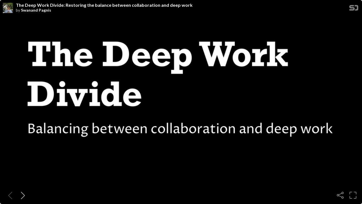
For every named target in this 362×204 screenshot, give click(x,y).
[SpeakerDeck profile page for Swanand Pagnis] (8, 8)
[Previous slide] (9, 195)
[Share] (340, 195)
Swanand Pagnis (36, 10)
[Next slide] (21, 195)
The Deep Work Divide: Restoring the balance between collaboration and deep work (104, 5)
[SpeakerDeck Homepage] (353, 9)
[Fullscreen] (352, 195)
